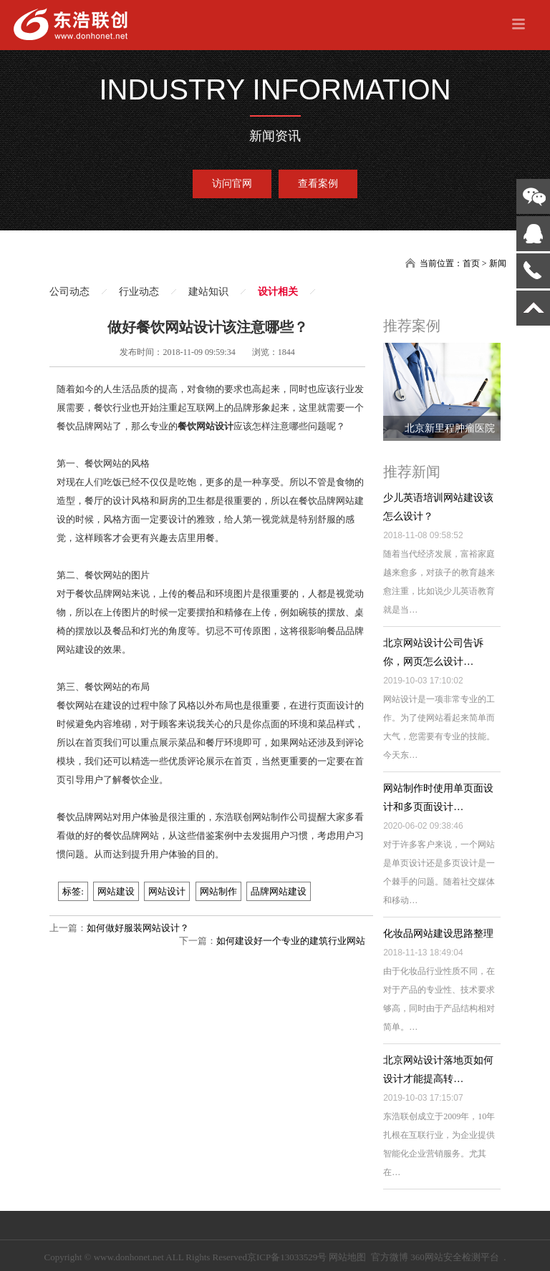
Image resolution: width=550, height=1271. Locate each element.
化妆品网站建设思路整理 (438, 933)
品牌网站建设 (279, 891)
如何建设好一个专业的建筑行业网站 (290, 940)
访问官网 (232, 183)
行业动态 (139, 291)
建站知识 (208, 291)
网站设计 (166, 891)
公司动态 (69, 291)
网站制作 (218, 891)
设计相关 (278, 291)
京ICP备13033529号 (287, 1257)
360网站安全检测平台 (454, 1257)
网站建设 (116, 891)
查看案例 (318, 183)
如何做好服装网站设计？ (138, 927)
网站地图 (347, 1257)
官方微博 (389, 1257)
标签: (73, 891)
